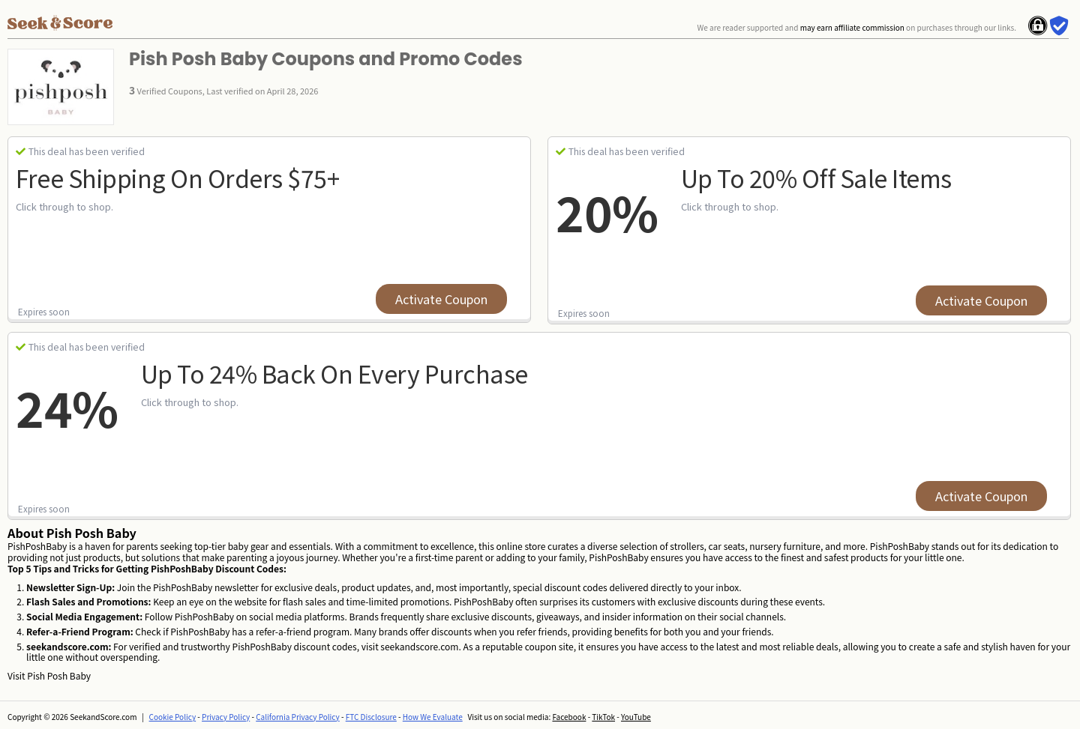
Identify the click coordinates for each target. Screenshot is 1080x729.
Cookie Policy (172, 716)
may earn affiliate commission (852, 27)
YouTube (636, 716)
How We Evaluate (433, 716)
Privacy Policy (226, 716)
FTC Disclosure (371, 716)
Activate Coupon (441, 299)
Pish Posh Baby (59, 675)
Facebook (569, 716)
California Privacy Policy (298, 716)
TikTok (603, 716)
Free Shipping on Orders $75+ (177, 177)
